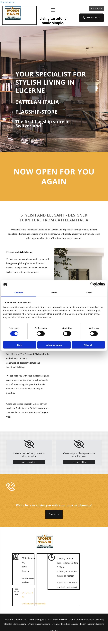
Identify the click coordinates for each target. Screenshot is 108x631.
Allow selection (54, 345)
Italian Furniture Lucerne (92, 624)
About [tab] (89, 292)
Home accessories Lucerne (90, 619)
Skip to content (7, 2)
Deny (19, 345)
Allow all (88, 345)
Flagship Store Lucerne (15, 624)
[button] (91, 17)
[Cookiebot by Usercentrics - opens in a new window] (92, 284)
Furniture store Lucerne (15, 619)
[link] (29, 444)
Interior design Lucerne (40, 619)
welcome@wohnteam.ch (34, 603)
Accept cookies (29, 462)
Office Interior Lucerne (39, 624)
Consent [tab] (18, 292)
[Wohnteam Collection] (13, 19)
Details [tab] (54, 292)
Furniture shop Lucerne (64, 619)
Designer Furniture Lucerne (65, 624)
